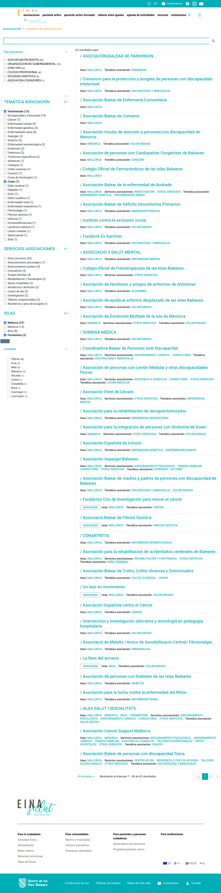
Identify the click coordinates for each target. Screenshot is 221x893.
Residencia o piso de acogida (177, 760)
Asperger (161, 469)
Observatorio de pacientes (129, 844)
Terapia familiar (190, 466)
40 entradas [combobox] (88, 776)
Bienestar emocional (30, 856)
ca (155, 3)
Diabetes (137, 683)
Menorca (94, 143)
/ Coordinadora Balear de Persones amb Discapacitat (129, 348)
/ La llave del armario (99, 658)
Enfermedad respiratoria (150, 418)
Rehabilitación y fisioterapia (155, 558)
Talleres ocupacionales (175, 741)
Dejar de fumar (27, 861)
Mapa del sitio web (139, 883)
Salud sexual (89, 722)
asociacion (90, 507)
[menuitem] (31, 15)
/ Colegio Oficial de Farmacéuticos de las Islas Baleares (131, 169)
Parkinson (139, 70)
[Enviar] (213, 41)
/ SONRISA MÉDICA (98, 332)
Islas (36, 313)
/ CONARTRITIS (94, 535)
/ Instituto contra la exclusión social (113, 220)
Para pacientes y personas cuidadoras (129, 836)
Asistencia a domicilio (150, 379)
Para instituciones (172, 834)
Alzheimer (138, 291)
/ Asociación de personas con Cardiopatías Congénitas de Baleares (142, 153)
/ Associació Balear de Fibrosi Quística (115, 517)
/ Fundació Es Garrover (101, 236)
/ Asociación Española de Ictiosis (110, 443)
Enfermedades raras (129, 195)
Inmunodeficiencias (145, 211)
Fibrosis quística (165, 525)
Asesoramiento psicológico (154, 466)
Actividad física (27, 839)
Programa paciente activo (129, 849)
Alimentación (26, 845)
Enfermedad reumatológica (151, 542)
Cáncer (158, 507)
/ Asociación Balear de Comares (110, 116)
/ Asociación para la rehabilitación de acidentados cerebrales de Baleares (148, 551)
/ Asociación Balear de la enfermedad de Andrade (126, 184)
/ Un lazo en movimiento (102, 586)
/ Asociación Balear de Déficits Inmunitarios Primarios (130, 204)
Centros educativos (77, 845)
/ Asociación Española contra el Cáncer (116, 605)
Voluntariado (140, 143)
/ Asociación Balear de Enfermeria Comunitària (123, 100)
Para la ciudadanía (29, 834)
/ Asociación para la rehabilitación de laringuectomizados (133, 411)
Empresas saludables (78, 850)
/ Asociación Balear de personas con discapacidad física (132, 753)
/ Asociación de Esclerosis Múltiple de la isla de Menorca (132, 316)
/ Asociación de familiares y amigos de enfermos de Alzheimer (138, 284)
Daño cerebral (118, 562)
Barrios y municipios (77, 839)
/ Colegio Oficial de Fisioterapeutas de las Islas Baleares (132, 268)
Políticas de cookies (108, 883)
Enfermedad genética (96, 195)
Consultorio (181, 355)
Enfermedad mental (146, 259)
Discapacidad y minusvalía (150, 91)
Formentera (139, 715)
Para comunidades (77, 834)
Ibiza (112, 666)
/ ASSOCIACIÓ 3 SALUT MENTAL (110, 252)
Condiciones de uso (77, 883)
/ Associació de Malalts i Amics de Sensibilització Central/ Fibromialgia (146, 642)
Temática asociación (36, 102)
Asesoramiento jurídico (151, 355)
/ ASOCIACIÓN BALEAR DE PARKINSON (116, 56)
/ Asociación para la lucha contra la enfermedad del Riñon (133, 692)
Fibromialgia (140, 649)
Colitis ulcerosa (143, 578)
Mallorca (94, 70)
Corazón (137, 159)
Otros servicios (168, 191)
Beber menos (26, 850)
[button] (35, 52)
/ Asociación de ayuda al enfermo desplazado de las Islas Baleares (141, 300)
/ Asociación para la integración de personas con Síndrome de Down (143, 427)
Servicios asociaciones (36, 249)
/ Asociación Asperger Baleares (109, 459)
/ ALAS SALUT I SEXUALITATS (108, 708)
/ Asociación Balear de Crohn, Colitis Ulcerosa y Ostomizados (136, 570)
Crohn (163, 578)
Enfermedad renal (144, 699)
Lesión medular (118, 382)
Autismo (176, 469)
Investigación (144, 191)
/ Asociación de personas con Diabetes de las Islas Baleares (135, 676)
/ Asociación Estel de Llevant (106, 391)
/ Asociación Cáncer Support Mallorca (115, 731)
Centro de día (144, 760)
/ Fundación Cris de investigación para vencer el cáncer (131, 499)
